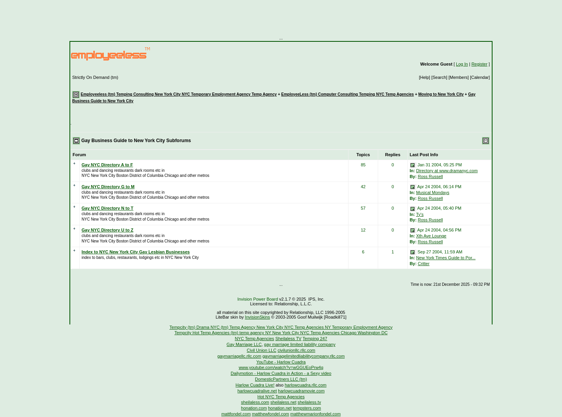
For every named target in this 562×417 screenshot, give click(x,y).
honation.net (280, 408)
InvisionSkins (257, 317)
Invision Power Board (257, 299)
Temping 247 (314, 338)
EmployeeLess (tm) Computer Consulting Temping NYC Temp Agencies (347, 94)
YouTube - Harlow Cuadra (281, 362)
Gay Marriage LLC (244, 344)
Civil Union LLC (261, 350)
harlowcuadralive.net (257, 390)
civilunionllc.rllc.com (296, 350)
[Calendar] (480, 77)
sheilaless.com (255, 402)
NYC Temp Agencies (254, 338)
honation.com (254, 408)
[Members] (459, 77)
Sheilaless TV (288, 338)
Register (479, 64)
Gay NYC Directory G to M (108, 186)
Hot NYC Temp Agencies (281, 396)
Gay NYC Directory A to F (107, 164)
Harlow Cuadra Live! (255, 385)
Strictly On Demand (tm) (95, 77)
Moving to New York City (441, 94)
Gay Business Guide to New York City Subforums (136, 140)
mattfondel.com (236, 414)
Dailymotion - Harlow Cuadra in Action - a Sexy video (281, 373)
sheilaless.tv (309, 402)
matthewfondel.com (270, 414)
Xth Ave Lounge (431, 235)
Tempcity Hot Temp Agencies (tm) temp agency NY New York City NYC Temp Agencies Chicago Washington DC (281, 332)
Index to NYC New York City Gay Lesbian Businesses (136, 251)
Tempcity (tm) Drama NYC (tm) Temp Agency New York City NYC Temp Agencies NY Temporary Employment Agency (280, 327)
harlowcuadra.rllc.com (305, 385)
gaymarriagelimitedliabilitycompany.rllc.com (303, 356)
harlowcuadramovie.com (301, 390)
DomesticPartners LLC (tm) (281, 379)
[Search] (439, 77)
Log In (462, 64)
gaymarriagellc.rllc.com (239, 356)
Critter (423, 263)
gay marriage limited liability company (300, 344)
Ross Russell (430, 176)
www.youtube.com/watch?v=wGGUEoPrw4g (281, 367)
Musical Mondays (432, 192)
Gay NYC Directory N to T (107, 208)
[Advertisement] (281, 17)
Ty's (419, 214)
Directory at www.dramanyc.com (447, 170)
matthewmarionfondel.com (315, 414)
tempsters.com (307, 408)
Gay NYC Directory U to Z (107, 230)
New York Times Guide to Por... (445, 257)
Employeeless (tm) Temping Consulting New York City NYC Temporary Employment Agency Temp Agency (179, 94)
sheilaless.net (283, 402)
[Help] (425, 77)
